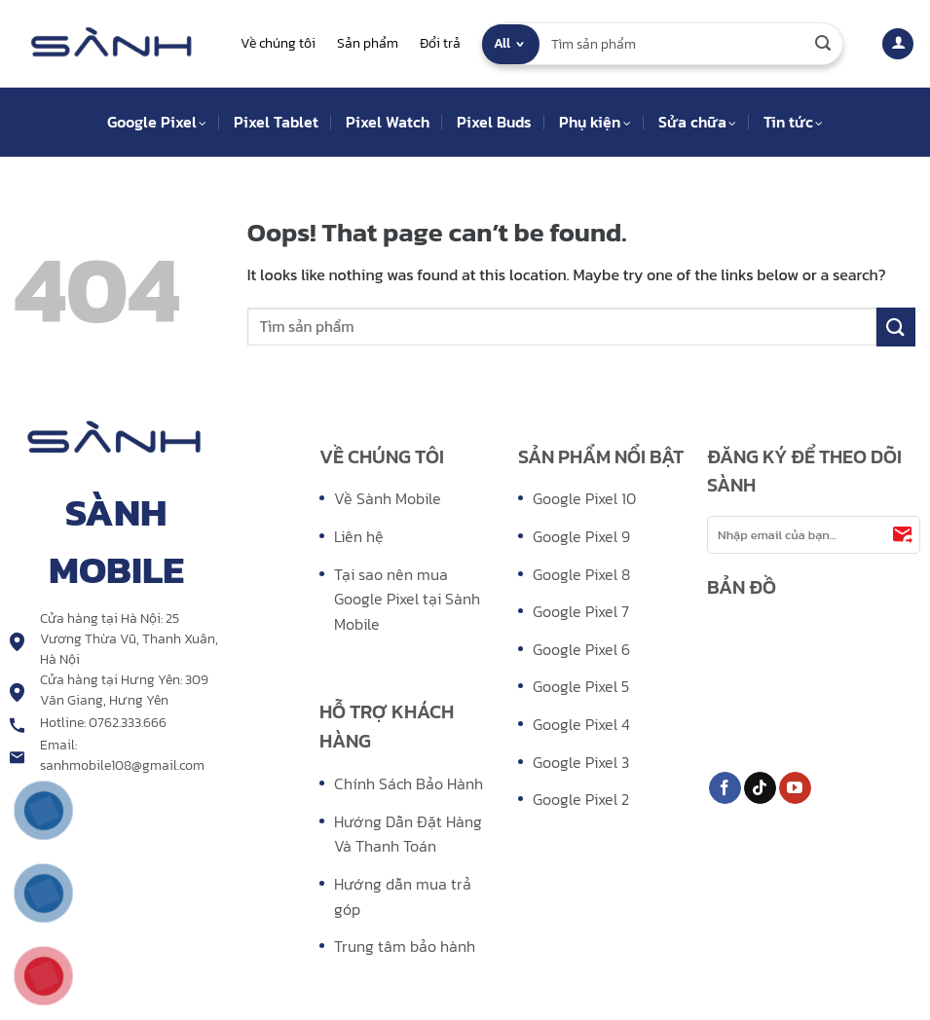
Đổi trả (440, 43)
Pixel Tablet (276, 121)
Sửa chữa (697, 121)
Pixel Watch (387, 121)
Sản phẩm (367, 43)
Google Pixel (156, 121)
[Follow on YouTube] (795, 788)
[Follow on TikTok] (760, 788)
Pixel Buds (494, 121)
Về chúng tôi (278, 43)
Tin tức (793, 121)
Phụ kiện (594, 121)
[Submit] (823, 43)
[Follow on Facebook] (725, 788)
